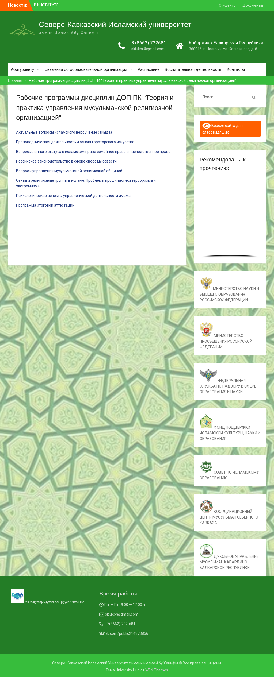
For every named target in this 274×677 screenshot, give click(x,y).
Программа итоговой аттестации (45, 205)
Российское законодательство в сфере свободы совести (66, 161)
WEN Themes (156, 670)
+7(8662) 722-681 (120, 624)
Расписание (148, 69)
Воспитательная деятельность (193, 69)
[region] (230, 218)
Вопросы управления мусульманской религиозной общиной (69, 171)
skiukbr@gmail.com (148, 49)
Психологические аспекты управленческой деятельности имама (73, 196)
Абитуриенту (22, 69)
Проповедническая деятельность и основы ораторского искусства (75, 142)
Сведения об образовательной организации (86, 69)
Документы (252, 5)
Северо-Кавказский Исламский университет (115, 24)
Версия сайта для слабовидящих (222, 128)
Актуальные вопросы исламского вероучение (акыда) (64, 132)
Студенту (227, 5)
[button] (208, 217)
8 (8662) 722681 (148, 42)
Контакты (236, 69)
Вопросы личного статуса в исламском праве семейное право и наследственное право (93, 151)
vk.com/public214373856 (126, 633)
